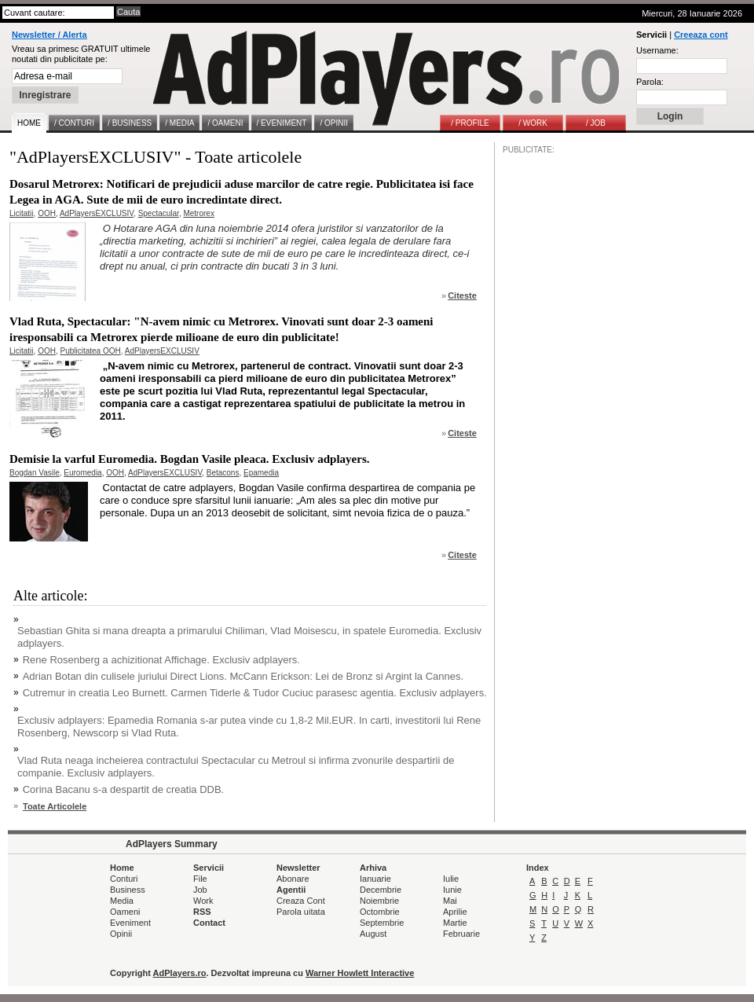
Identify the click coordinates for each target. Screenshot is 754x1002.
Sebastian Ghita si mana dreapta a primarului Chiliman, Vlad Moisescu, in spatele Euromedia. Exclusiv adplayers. (249, 637)
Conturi (123, 878)
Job (200, 889)
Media (122, 900)
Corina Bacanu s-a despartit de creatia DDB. (124, 789)
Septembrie (382, 922)
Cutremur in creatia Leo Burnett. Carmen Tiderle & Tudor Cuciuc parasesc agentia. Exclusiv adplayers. (255, 693)
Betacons (223, 472)
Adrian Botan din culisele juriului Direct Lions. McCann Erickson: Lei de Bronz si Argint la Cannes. (243, 676)
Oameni (125, 911)
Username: (657, 50)
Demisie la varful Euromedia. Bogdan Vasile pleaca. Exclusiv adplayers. (189, 459)
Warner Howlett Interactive (360, 973)
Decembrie (380, 889)
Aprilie (455, 911)
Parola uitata (300, 911)
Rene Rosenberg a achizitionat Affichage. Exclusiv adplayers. (161, 660)
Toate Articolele (54, 806)
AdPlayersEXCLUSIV (97, 213)
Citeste (462, 295)
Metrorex (198, 213)
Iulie (451, 878)
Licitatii (21, 213)
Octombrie (380, 911)
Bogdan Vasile (34, 472)
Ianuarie (375, 878)
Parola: (650, 81)
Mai (450, 900)
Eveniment (130, 922)
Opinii (121, 933)
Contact (209, 922)
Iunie (452, 889)
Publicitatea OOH (90, 351)
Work (203, 900)
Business (127, 889)
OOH (47, 213)
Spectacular (158, 213)
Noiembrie (379, 900)
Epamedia (261, 472)
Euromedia (82, 472)
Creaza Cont (300, 900)
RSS (202, 911)
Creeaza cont (700, 34)
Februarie (461, 933)
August (373, 933)
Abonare (292, 878)
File (200, 878)
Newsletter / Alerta (49, 34)
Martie (455, 922)
